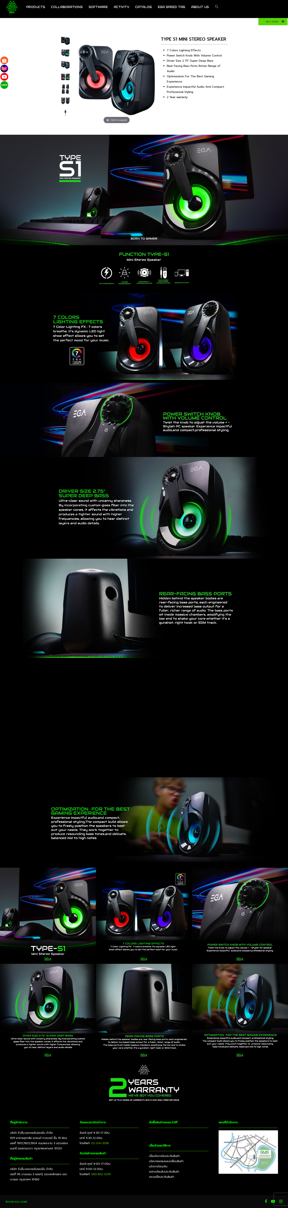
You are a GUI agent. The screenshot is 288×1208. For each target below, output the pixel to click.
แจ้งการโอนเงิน (158, 1166)
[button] (217, 9)
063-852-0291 (101, 1174)
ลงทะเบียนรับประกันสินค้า (164, 1172)
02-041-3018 (100, 1143)
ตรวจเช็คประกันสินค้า (161, 1177)
